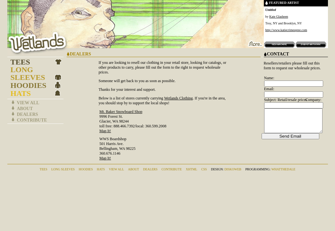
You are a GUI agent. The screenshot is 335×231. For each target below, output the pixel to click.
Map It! (105, 131)
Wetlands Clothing (178, 98)
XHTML (191, 169)
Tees (20, 62)
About (25, 108)
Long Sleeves (28, 73)
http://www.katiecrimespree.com (286, 30)
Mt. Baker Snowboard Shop (120, 111)
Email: (269, 89)
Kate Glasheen (278, 16)
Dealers (27, 114)
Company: (313, 100)
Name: (269, 78)
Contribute (32, 120)
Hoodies (28, 85)
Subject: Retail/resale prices (285, 100)
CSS (204, 169)
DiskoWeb (232, 169)
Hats (21, 93)
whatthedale (283, 169)
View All (28, 102)
